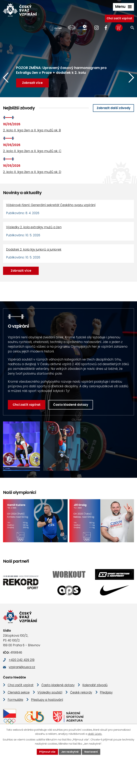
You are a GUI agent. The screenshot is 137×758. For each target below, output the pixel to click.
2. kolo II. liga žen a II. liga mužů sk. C (32, 151)
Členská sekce (19, 692)
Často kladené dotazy (70, 405)
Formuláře (15, 700)
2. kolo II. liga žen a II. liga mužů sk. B (32, 130)
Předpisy (106, 692)
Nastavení (91, 752)
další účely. (95, 734)
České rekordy (81, 692)
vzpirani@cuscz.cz (22, 667)
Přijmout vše (47, 752)
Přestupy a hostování (47, 700)
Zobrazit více (21, 270)
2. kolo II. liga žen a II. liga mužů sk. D (32, 171)
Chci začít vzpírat (119, 18)
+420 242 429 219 (21, 660)
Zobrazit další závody (113, 108)
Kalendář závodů (95, 685)
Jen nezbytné (70, 752)
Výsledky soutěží (49, 692)
